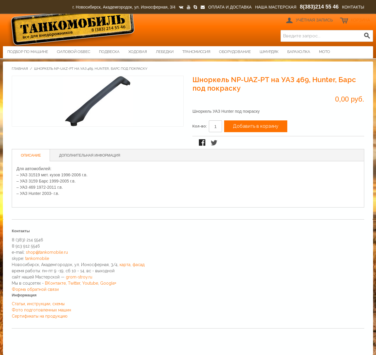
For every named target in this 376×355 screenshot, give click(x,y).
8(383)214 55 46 (319, 7)
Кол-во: (199, 126)
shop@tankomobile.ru (47, 252)
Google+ (108, 283)
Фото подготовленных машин (41, 310)
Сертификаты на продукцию (40, 316)
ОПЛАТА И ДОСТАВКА (230, 7)
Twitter (74, 283)
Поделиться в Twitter (214, 143)
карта (125, 264)
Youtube (90, 283)
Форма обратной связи (35, 289)
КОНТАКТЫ (353, 7)
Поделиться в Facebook (203, 143)
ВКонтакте (55, 283)
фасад (138, 264)
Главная (20, 69)
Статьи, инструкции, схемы (38, 303)
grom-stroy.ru (79, 277)
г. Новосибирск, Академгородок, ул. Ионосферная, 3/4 (124, 7)
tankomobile (37, 258)
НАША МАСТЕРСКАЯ (275, 7)
